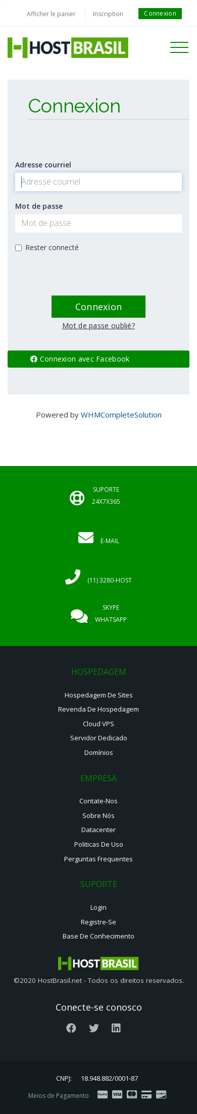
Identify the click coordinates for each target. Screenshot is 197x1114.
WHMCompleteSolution (121, 414)
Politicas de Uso (98, 844)
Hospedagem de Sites (99, 694)
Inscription (108, 14)
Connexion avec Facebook (80, 359)
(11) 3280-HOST (109, 580)
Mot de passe (39, 206)
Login (98, 907)
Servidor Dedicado (98, 737)
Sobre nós (98, 815)
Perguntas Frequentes (98, 858)
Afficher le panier (51, 14)
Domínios (98, 752)
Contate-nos (98, 800)
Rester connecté (47, 247)
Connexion (160, 13)
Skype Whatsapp (111, 613)
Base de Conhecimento (98, 936)
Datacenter (98, 829)
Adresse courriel (43, 164)
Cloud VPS (98, 723)
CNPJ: (64, 1078)
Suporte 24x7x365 (106, 495)
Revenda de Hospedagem (98, 709)
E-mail (110, 541)
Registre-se (98, 921)
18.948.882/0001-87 (109, 1078)
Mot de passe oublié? (98, 325)
